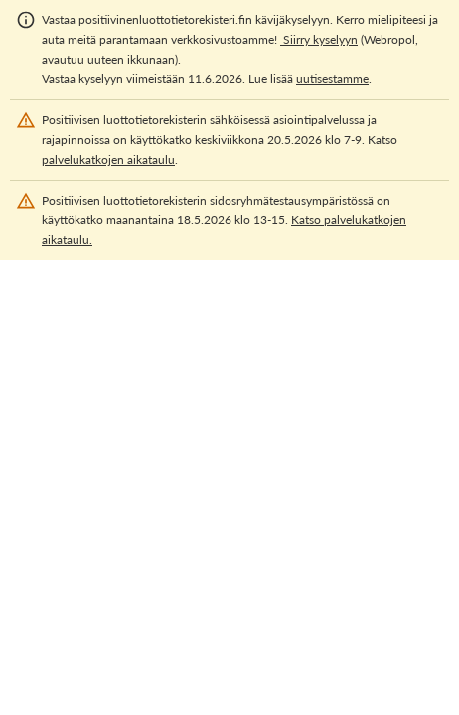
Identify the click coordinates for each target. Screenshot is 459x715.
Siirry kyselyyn (319, 39)
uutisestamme (332, 79)
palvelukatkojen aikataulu (108, 159)
